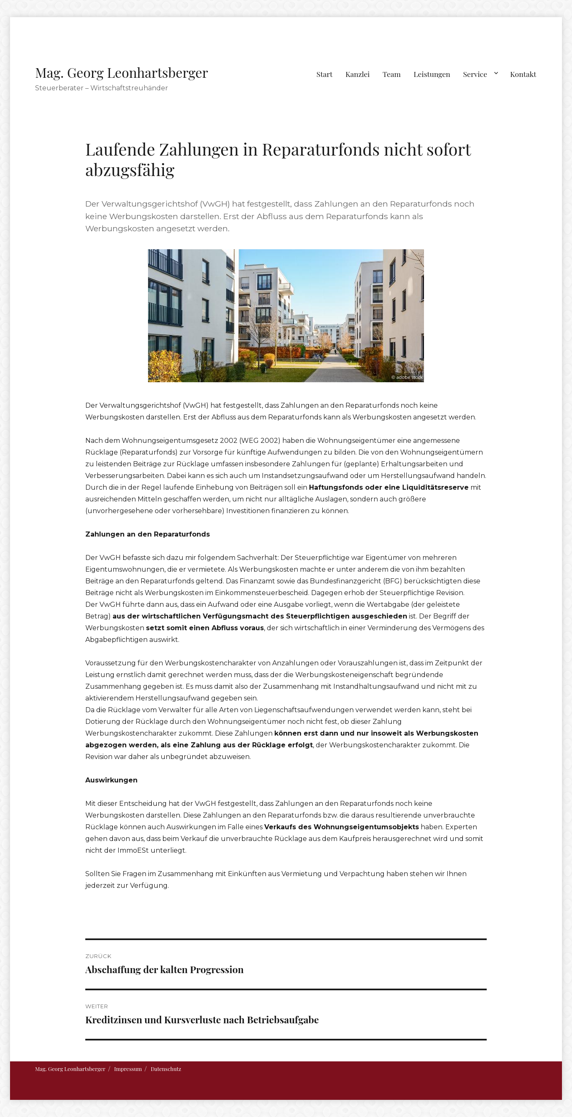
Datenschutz (166, 1068)
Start (325, 74)
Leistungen (432, 74)
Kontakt (523, 74)
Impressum (128, 1068)
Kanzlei (357, 74)
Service (475, 74)
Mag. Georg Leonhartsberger (121, 72)
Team (392, 74)
